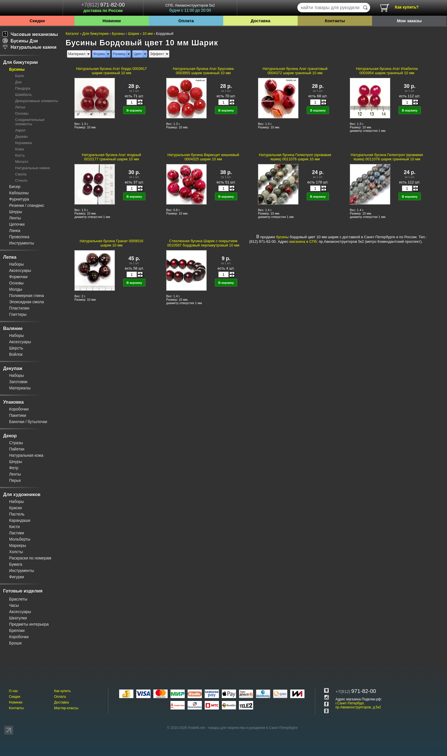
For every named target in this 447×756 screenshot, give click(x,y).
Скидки (37, 20)
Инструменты (21, 243)
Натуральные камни (29, 47)
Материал (76, 54)
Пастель (17, 514)
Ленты (15, 218)
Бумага (15, 564)
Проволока (19, 237)
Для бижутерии (20, 62)
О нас (13, 691)
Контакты (335, 20)
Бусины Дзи (20, 41)
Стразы (16, 442)
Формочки (18, 276)
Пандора (22, 88)
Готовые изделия (22, 591)
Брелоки (17, 630)
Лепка (10, 257)
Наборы (16, 264)
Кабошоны (19, 193)
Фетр (13, 468)
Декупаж (12, 368)
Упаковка (13, 402)
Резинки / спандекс (26, 205)
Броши (15, 643)
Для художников (21, 494)
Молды (15, 289)
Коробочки (19, 409)
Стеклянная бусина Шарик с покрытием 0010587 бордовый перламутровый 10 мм (203, 243)
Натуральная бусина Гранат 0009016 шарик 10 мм (111, 243)
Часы (14, 605)
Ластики (16, 533)
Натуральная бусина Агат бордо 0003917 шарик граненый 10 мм (111, 70)
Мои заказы (409, 20)
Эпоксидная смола (26, 302)
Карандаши (19, 520)
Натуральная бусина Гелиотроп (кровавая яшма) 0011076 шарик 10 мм (295, 157)
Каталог (72, 33)
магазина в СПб (303, 241)
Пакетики (17, 415)
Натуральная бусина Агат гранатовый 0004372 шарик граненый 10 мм (295, 70)
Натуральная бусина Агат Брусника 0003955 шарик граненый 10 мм (203, 70)
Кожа (19, 149)
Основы (22, 113)
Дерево (21, 136)
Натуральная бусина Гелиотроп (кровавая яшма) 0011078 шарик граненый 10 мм (387, 157)
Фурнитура (19, 199)
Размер (119, 54)
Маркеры (17, 545)
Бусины (17, 69)
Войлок (16, 354)
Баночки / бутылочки (28, 421)
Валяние (13, 328)
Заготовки (18, 381)
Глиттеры (18, 314)
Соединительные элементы (30, 122)
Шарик (133, 33)
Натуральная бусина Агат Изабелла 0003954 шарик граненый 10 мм (387, 70)
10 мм (148, 33)
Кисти (14, 526)
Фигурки (16, 577)
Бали (19, 76)
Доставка (260, 20)
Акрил (20, 130)
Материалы (20, 388)
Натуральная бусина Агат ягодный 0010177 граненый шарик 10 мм (111, 157)
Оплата (186, 20)
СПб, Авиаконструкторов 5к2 (190, 8)
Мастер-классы (66, 708)
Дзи (18, 82)
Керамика (23, 143)
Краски (15, 508)
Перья (15, 480)
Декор (10, 435)
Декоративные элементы (36, 101)
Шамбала (23, 94)
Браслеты (18, 599)
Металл (21, 161)
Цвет (137, 54)
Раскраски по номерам (30, 558)
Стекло (21, 180)
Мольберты (19, 539)
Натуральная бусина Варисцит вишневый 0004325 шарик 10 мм (203, 157)
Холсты (16, 551)
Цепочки (17, 224)
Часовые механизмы (30, 34)
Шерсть (16, 348)
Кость (20, 155)
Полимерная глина (26, 295)
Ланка (14, 230)
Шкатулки (18, 618)
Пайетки (16, 449)
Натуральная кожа (26, 455)
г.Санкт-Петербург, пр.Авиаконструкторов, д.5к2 (358, 705)
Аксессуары (20, 270)
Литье (20, 107)
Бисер (15, 186)
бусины (282, 237)
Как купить (62, 691)
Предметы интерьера (29, 624)
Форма (99, 54)
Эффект (157, 54)
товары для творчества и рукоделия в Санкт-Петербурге (252, 728)
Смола (21, 174)
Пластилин (19, 308)
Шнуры (15, 211)
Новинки (111, 20)
